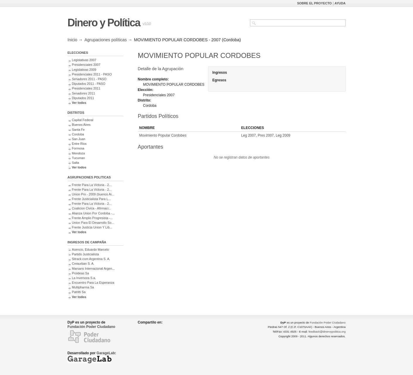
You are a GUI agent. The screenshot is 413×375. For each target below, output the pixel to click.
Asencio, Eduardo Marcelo (90, 249)
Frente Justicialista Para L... (91, 199)
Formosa (78, 148)
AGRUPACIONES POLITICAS (89, 177)
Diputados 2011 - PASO (88, 83)
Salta (75, 162)
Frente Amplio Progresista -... (92, 218)
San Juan (78, 139)
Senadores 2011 (83, 93)
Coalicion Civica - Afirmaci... (91, 208)
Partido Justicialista (85, 254)
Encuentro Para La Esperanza (93, 282)
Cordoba (78, 134)
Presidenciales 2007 (86, 64)
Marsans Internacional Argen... (93, 268)
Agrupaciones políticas (106, 39)
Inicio (73, 39)
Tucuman (78, 158)
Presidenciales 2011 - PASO (92, 74)
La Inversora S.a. (84, 278)
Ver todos (79, 102)
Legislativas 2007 (84, 60)
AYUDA (340, 3)
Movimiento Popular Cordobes (162, 135)
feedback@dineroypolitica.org (327, 331)
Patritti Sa (79, 292)
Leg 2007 (248, 135)
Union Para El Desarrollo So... (93, 222)
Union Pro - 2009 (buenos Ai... (93, 194)
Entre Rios (79, 143)
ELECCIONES (78, 52)
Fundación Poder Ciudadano (91, 327)
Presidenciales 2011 (86, 88)
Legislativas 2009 (84, 69)
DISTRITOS (76, 112)
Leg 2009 (283, 135)
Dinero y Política (104, 23)
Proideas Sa (80, 273)
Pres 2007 (266, 135)
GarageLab (106, 353)
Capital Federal (82, 120)
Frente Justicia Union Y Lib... (92, 227)
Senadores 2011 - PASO (89, 79)
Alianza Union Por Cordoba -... (93, 213)
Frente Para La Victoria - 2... (92, 185)
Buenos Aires (81, 124)
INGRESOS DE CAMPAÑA (87, 242)
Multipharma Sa (83, 287)
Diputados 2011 (83, 98)
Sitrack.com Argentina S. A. (91, 259)
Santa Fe (78, 129)
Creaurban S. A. (83, 263)
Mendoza (78, 153)
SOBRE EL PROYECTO (314, 3)
